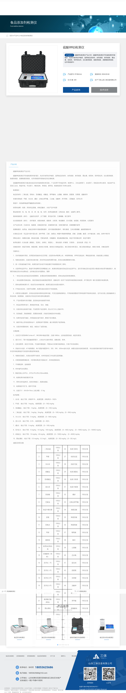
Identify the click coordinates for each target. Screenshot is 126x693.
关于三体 (91, 11)
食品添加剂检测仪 (27, 36)
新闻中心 (57, 11)
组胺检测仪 (114, 591)
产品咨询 (76, 92)
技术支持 (104, 92)
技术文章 (69, 11)
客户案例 (46, 11)
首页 (23, 11)
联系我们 (103, 11)
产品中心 (35, 11)
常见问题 (80, 11)
